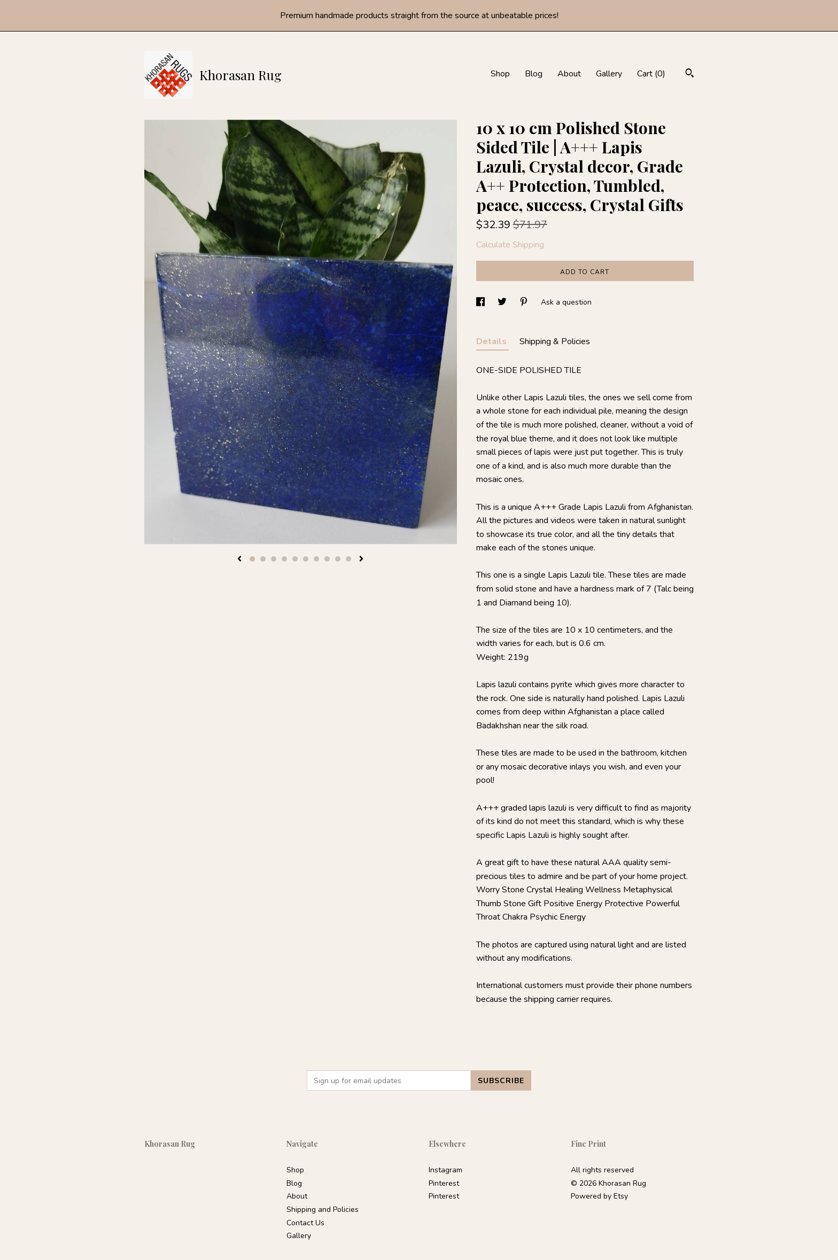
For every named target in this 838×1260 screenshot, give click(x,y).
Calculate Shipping (510, 245)
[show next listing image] (361, 559)
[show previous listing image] (239, 559)
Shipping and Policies (322, 1209)
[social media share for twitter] (503, 302)
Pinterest (444, 1183)
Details (492, 341)
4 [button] (284, 559)
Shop (500, 74)
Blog (533, 74)
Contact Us (305, 1223)
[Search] (690, 74)
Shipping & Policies (554, 341)
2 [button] (263, 559)
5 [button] (295, 559)
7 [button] (316, 559)
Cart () (651, 74)
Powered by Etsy (599, 1196)
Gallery (609, 74)
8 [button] (327, 559)
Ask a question (566, 302)
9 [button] (337, 559)
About (569, 74)
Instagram (445, 1170)
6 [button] (305, 559)
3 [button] (273, 559)
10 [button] (348, 559)
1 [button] (252, 559)
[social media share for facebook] (481, 302)
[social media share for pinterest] (524, 302)
